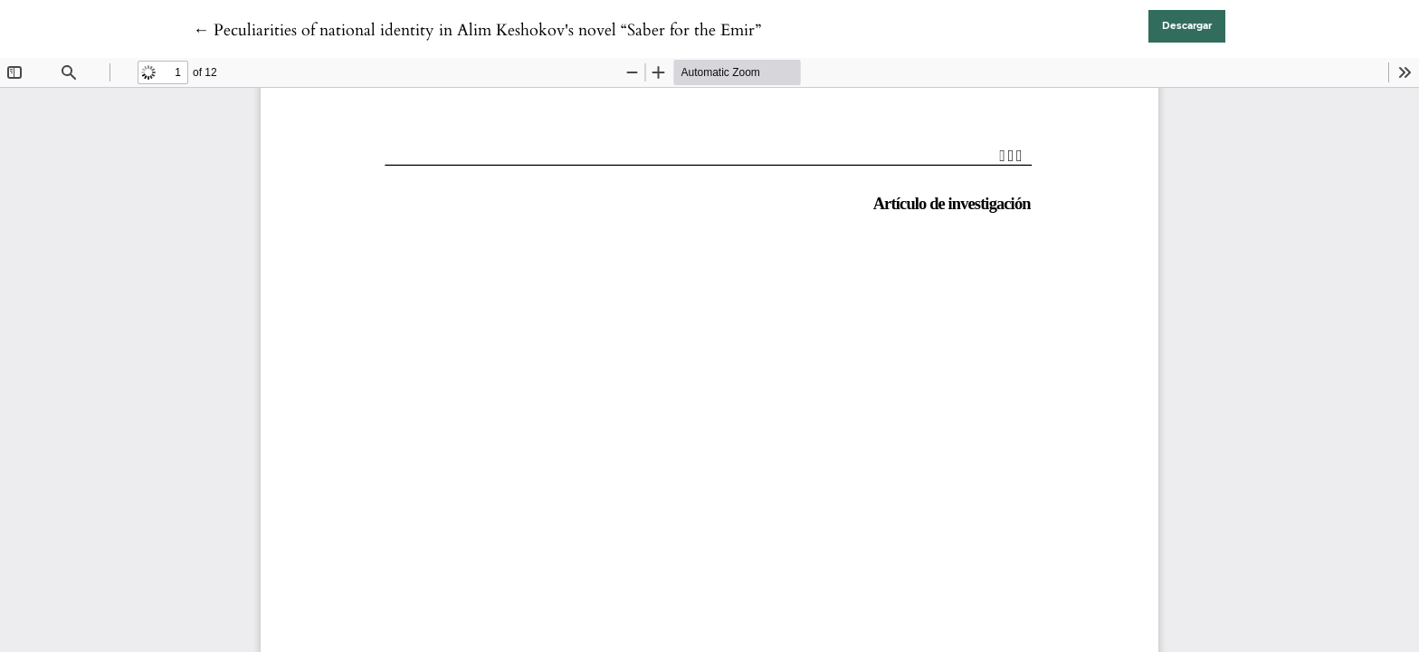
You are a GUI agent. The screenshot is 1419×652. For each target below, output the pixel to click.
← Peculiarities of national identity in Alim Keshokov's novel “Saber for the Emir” (477, 30)
